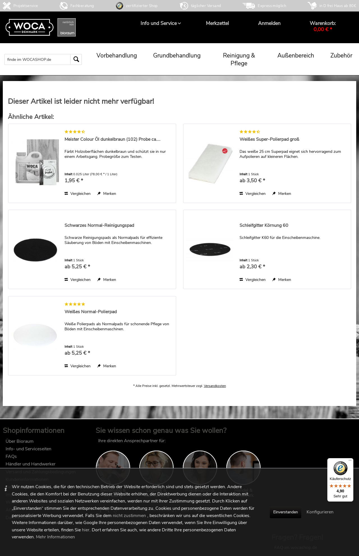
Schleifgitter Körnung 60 (264, 226)
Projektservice (25, 5)
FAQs (11, 459)
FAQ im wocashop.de (295, 443)
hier (85, 530)
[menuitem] (159, 23)
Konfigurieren (320, 512)
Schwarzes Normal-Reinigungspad (99, 226)
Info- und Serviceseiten (28, 452)
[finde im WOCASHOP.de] (43, 59)
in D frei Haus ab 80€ (337, 5)
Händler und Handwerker (31, 467)
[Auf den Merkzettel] (106, 193)
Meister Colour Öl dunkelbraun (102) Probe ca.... (112, 139)
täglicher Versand (206, 5)
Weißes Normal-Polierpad (91, 312)
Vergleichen (78, 193)
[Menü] (350, 461)
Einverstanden (285, 512)
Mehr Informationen (55, 537)
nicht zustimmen (129, 516)
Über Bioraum (20, 444)
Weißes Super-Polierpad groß (269, 139)
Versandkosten (215, 391)
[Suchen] (76, 59)
